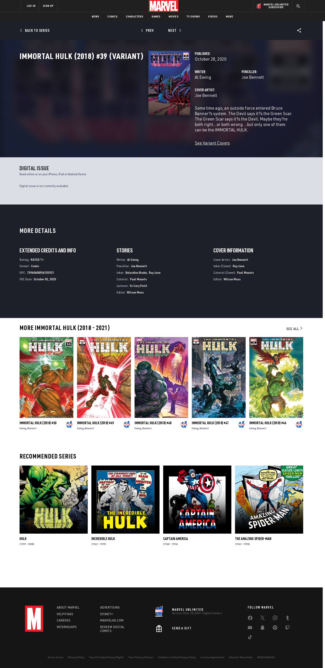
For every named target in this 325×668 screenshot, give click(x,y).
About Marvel (68, 607)
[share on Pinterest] (275, 628)
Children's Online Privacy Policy (177, 657)
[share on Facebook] (250, 619)
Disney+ (106, 614)
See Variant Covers (122, 152)
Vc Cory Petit (138, 313)
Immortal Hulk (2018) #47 (210, 450)
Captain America (175, 566)
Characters (134, 16)
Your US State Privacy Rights (106, 657)
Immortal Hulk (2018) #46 (267, 450)
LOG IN (31, 5)
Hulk (23, 566)
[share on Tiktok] (250, 638)
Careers (64, 620)
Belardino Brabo (136, 300)
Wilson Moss (135, 319)
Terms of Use (55, 657)
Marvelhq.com (112, 620)
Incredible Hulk (103, 566)
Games (156, 16)
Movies (173, 16)
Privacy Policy (76, 657)
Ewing (23, 455)
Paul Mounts (138, 306)
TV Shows (193, 16)
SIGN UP (48, 5)
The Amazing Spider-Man (253, 566)
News (95, 16)
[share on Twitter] (262, 618)
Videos (213, 16)
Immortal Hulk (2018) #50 (38, 450)
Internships (67, 627)
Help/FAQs (65, 614)
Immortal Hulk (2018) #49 (95, 450)
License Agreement (212, 657)
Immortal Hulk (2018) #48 (153, 450)
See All (294, 356)
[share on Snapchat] (262, 628)
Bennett (32, 455)
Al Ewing (113, 97)
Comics (112, 16)
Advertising (110, 607)
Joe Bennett (208, 97)
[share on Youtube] (250, 628)
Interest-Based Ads (241, 657)
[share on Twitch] (287, 628)
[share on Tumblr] (287, 618)
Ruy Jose (154, 300)
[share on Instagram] (275, 618)
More (229, 16)
